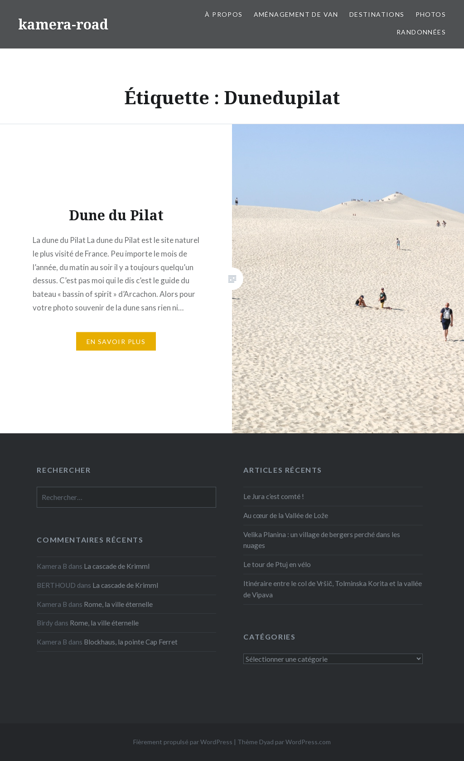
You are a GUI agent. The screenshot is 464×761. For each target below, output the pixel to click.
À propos (223, 14)
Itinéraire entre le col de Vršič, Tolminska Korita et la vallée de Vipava (332, 589)
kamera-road (63, 24)
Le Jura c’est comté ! (273, 496)
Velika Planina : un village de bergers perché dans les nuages (321, 540)
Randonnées (421, 32)
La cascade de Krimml (117, 566)
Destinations (377, 14)
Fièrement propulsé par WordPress (182, 742)
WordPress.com (308, 742)
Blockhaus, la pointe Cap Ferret (131, 642)
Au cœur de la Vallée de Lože (285, 515)
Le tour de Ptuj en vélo (277, 564)
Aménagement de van (296, 14)
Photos (431, 14)
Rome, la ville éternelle (118, 604)
